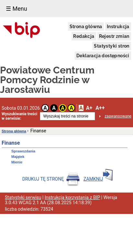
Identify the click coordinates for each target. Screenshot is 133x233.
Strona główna (86, 26)
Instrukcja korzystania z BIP (72, 197)
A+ (89, 108)
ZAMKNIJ (98, 179)
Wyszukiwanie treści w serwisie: (19, 116)
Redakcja (83, 36)
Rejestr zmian (114, 36)
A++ (100, 108)
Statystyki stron (111, 46)
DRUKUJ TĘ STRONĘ (51, 179)
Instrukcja (118, 26)
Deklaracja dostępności (102, 55)
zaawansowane (118, 116)
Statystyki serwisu (23, 197)
